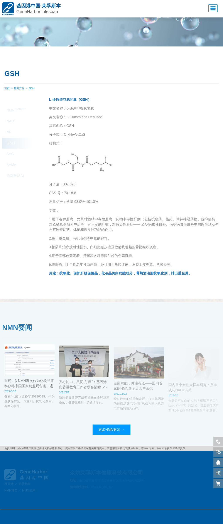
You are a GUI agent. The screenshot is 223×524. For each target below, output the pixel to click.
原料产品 (19, 88)
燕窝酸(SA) (15, 168)
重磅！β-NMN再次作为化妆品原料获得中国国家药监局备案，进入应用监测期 (29, 388)
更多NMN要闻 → (111, 430)
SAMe (11, 157)
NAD (11, 113)
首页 (7, 88)
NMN (16, 102)
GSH (32, 88)
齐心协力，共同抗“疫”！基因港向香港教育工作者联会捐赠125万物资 (83, 391)
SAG (10, 146)
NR (9, 124)
